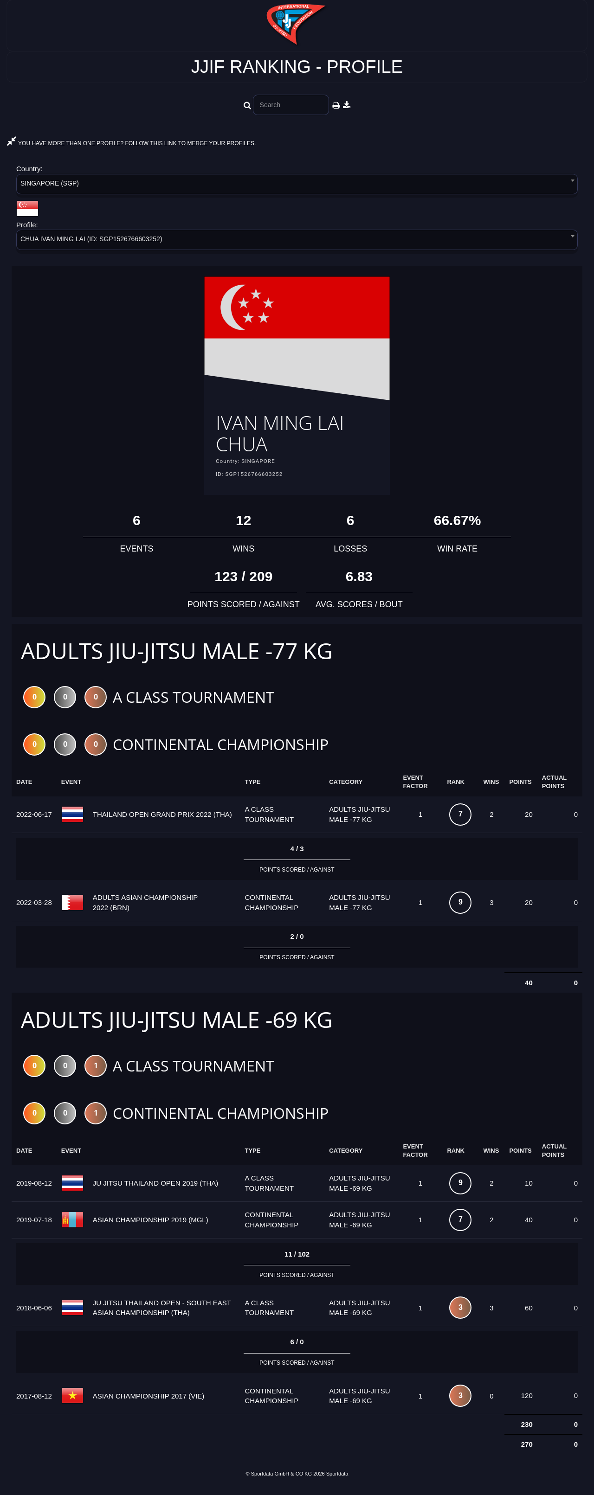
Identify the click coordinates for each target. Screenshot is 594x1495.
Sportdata (337, 1479)
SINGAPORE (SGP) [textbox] (49, 183)
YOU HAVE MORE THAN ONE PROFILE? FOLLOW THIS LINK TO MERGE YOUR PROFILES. (131, 143)
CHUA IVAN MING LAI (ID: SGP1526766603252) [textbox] (91, 239)
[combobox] (297, 186)
